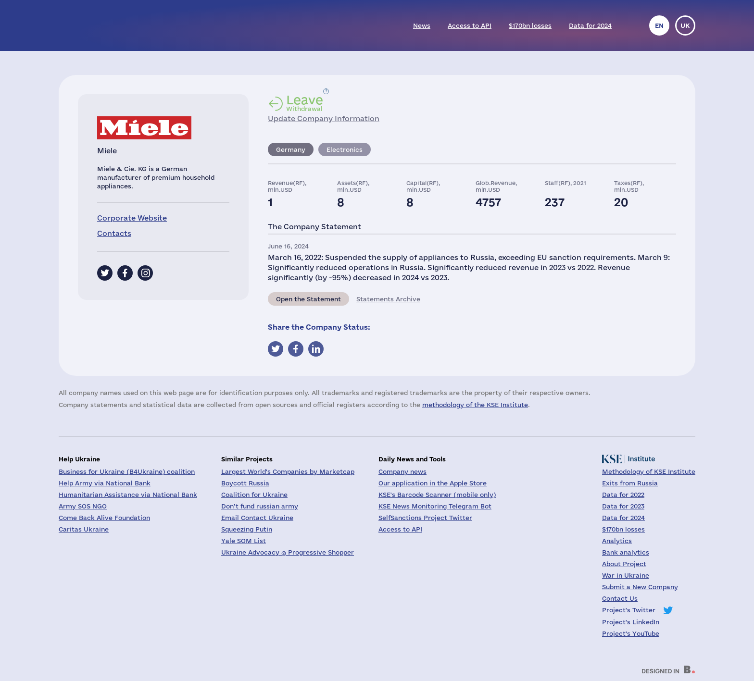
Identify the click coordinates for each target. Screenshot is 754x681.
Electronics (345, 149)
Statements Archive (388, 299)
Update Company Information (323, 118)
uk (685, 25)
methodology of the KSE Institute (475, 404)
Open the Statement (308, 299)
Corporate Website (132, 218)
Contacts (114, 233)
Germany (290, 149)
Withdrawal (304, 102)
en (659, 25)
